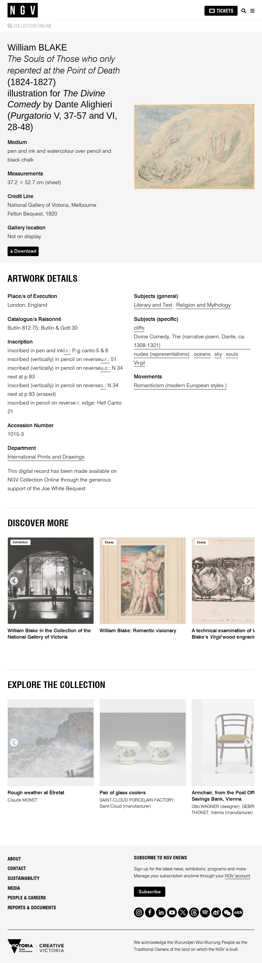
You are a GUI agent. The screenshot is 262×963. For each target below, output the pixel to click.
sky (218, 354)
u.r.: (105, 359)
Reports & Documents (32, 907)
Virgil (139, 363)
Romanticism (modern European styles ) (180, 385)
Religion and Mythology (203, 305)
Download (23, 251)
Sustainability (24, 878)
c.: (103, 385)
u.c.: (105, 368)
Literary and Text (153, 305)
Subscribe (150, 892)
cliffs (139, 328)
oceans (202, 354)
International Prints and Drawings (46, 457)
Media (14, 888)
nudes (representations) (162, 354)
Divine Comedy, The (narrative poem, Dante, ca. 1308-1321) (189, 341)
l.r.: (67, 350)
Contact (17, 868)
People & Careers (27, 898)
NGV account (237, 876)
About (14, 859)
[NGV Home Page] (23, 10)
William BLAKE (37, 47)
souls (232, 354)
